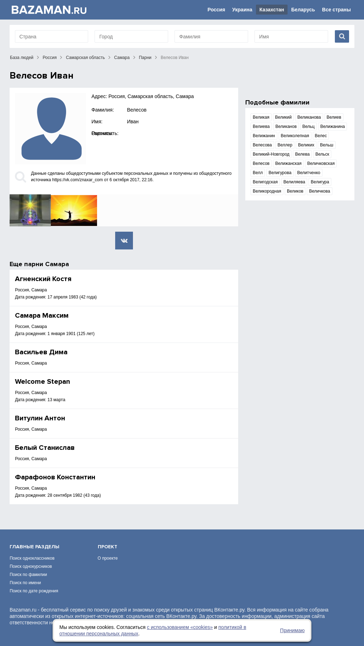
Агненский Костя (43, 279)
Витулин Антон (40, 418)
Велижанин (264, 135)
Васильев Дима (41, 352)
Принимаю (292, 630)
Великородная (267, 191)
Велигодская (265, 181)
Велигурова (279, 172)
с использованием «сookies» (180, 627)
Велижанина (332, 126)
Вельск (322, 154)
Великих (306, 144)
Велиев (334, 117)
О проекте (108, 558)
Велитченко (308, 172)
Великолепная (295, 135)
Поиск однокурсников (31, 566)
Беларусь (303, 9)
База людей (21, 57)
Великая (261, 117)
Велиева (261, 126)
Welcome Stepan (42, 381)
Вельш (326, 144)
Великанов (286, 126)
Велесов (136, 110)
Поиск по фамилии (28, 574)
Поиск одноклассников (32, 558)
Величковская (320, 163)
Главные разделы (34, 547)
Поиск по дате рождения (34, 590)
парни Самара (46, 264)
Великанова (309, 117)
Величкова (319, 191)
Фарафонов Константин (55, 477)
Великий (283, 117)
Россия (216, 9)
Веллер (285, 144)
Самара (122, 57)
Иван (133, 121)
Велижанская (288, 163)
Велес (321, 135)
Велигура (320, 181)
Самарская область (85, 57)
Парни (145, 57)
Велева (302, 154)
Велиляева (294, 181)
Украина (242, 9)
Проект (107, 547)
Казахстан (271, 9)
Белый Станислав (45, 447)
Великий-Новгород (271, 154)
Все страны (336, 9)
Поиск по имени (25, 582)
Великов (295, 191)
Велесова (262, 144)
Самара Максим (42, 315)
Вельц (309, 126)
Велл (258, 172)
